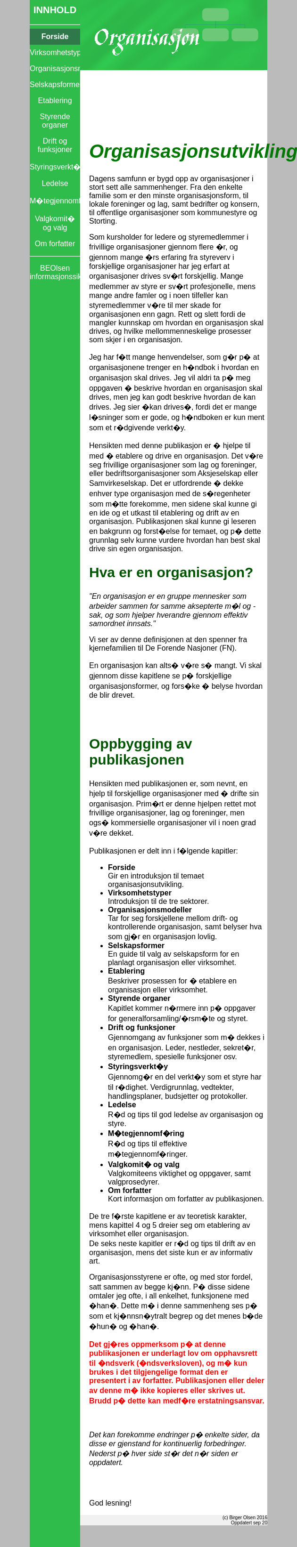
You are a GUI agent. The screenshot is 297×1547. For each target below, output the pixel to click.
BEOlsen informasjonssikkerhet (55, 272)
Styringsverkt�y (55, 167)
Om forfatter (55, 244)
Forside (55, 36)
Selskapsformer (55, 85)
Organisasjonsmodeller (55, 68)
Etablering (55, 101)
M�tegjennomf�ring (55, 201)
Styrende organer (55, 121)
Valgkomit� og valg (55, 223)
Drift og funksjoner (55, 145)
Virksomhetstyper (55, 52)
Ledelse (55, 183)
